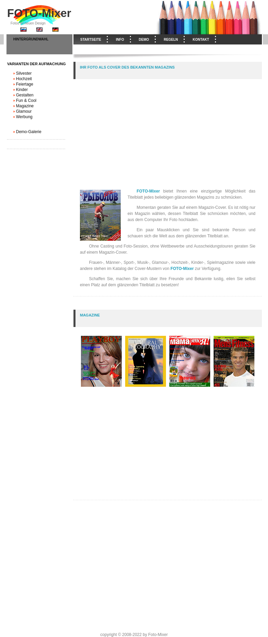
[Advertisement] (168, 126)
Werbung (24, 116)
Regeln (171, 39)
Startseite (90, 39)
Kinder (22, 89)
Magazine (25, 106)
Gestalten (24, 95)
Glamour (24, 111)
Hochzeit (24, 78)
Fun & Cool (26, 100)
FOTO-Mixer (39, 13)
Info (120, 39)
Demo (144, 39)
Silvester (24, 73)
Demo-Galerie (28, 131)
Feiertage (24, 84)
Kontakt (200, 39)
